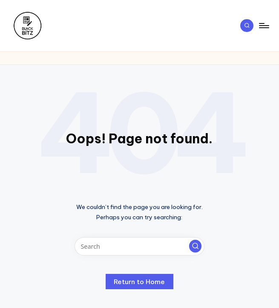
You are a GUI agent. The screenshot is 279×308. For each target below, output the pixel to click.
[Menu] (263, 25)
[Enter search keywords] (139, 246)
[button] (195, 246)
